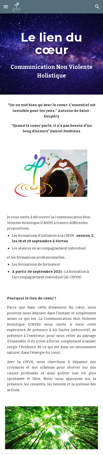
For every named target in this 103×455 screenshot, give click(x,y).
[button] (6, 6)
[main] (51, 54)
